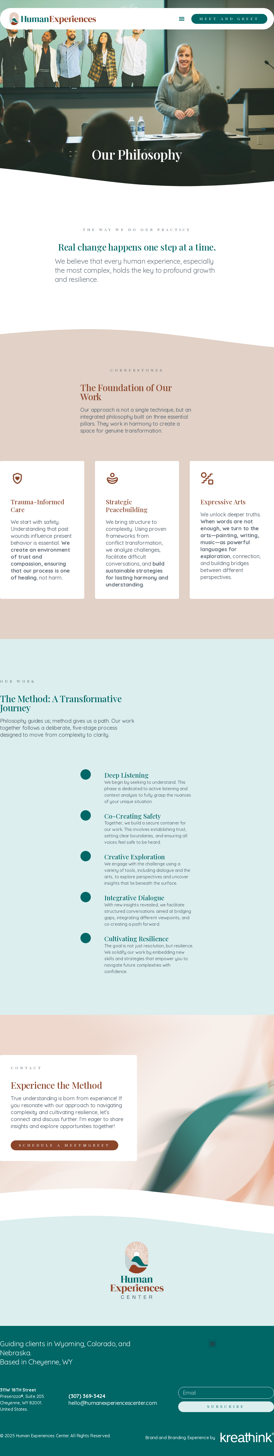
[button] (181, 18)
